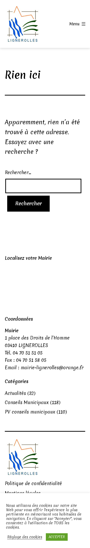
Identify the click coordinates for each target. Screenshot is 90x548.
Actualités (15, 393)
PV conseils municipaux (30, 412)
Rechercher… (18, 172)
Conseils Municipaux (27, 402)
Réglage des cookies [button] (24, 537)
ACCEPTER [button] (57, 537)
